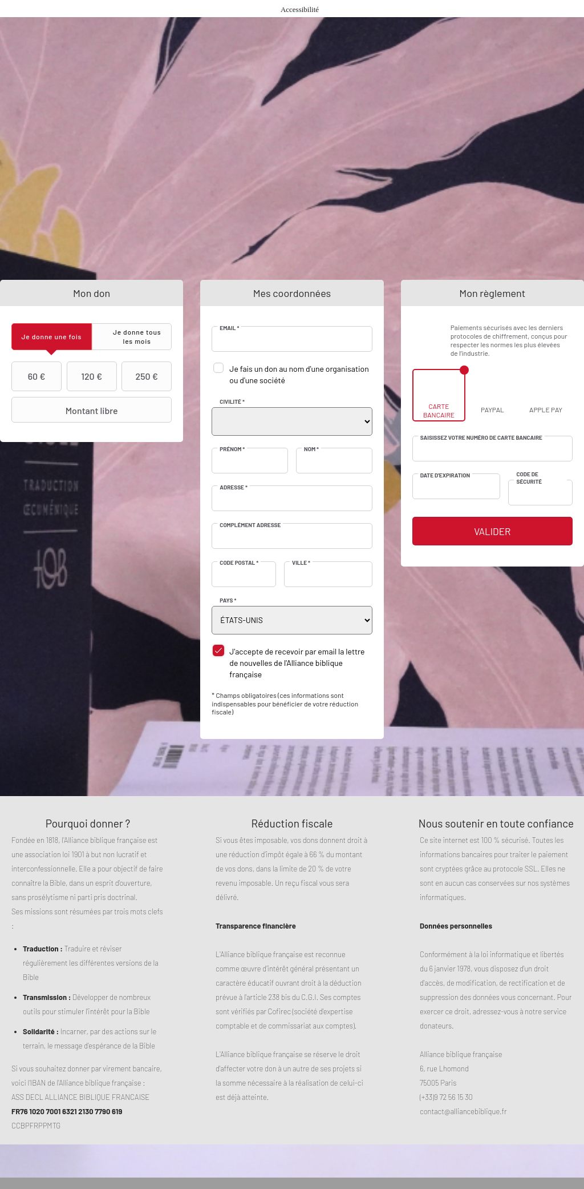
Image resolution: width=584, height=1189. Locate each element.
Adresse (234, 487)
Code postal (239, 562)
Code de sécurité (529, 477)
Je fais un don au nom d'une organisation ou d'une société (298, 374)
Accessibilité (300, 9)
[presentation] (51, 337)
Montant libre (66, 410)
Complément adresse (250, 524)
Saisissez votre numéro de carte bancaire (481, 437)
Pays (228, 600)
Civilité (232, 401)
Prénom (232, 448)
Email (229, 327)
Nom (311, 448)
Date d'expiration (445, 475)
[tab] (51, 336)
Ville (301, 562)
